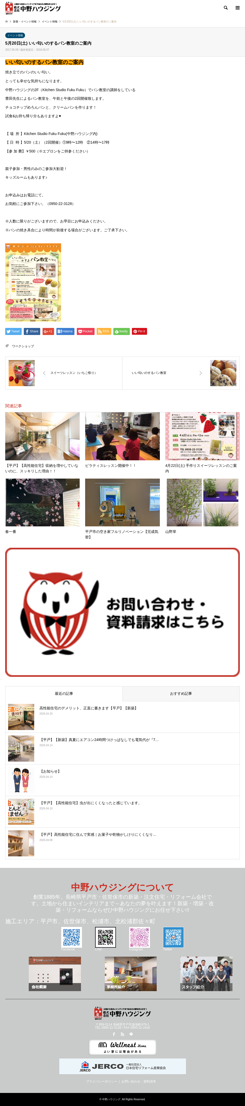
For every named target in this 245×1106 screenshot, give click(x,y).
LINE (105, 947)
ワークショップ (23, 346)
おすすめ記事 (181, 693)
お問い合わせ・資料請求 (138, 1081)
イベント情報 (15, 35)
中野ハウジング (111, 1099)
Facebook (71, 947)
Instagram (139, 947)
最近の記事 (64, 693)
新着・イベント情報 (25, 21)
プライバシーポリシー (101, 1081)
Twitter (173, 947)
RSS (122, 1034)
